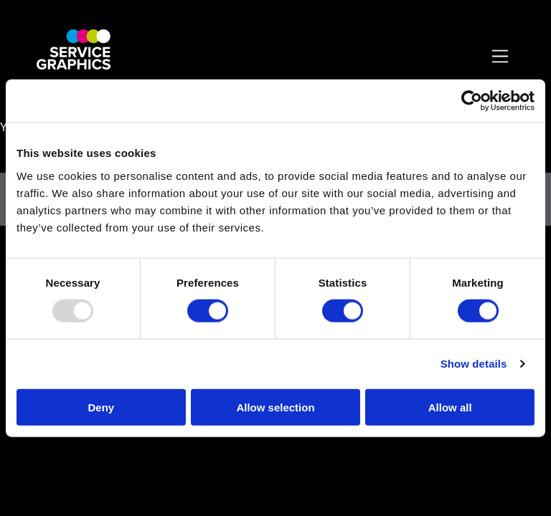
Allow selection (275, 407)
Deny (101, 407)
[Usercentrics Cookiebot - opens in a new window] (471, 101)
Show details (474, 364)
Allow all (450, 407)
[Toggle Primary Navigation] (501, 57)
